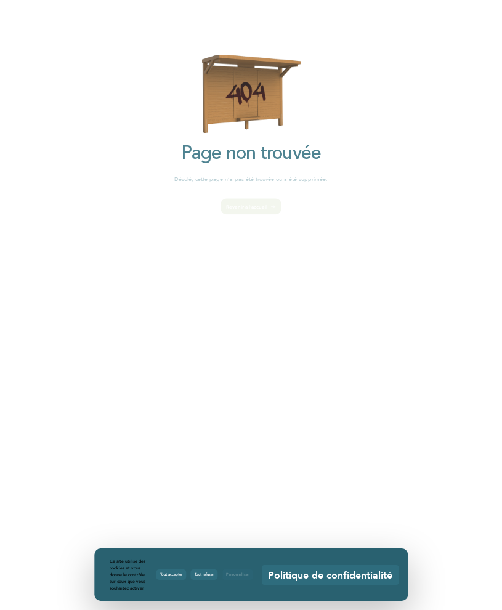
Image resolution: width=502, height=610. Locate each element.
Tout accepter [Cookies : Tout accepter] (171, 574)
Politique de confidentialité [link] (330, 574)
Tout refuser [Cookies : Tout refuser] (204, 574)
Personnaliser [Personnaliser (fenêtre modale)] (237, 574)
